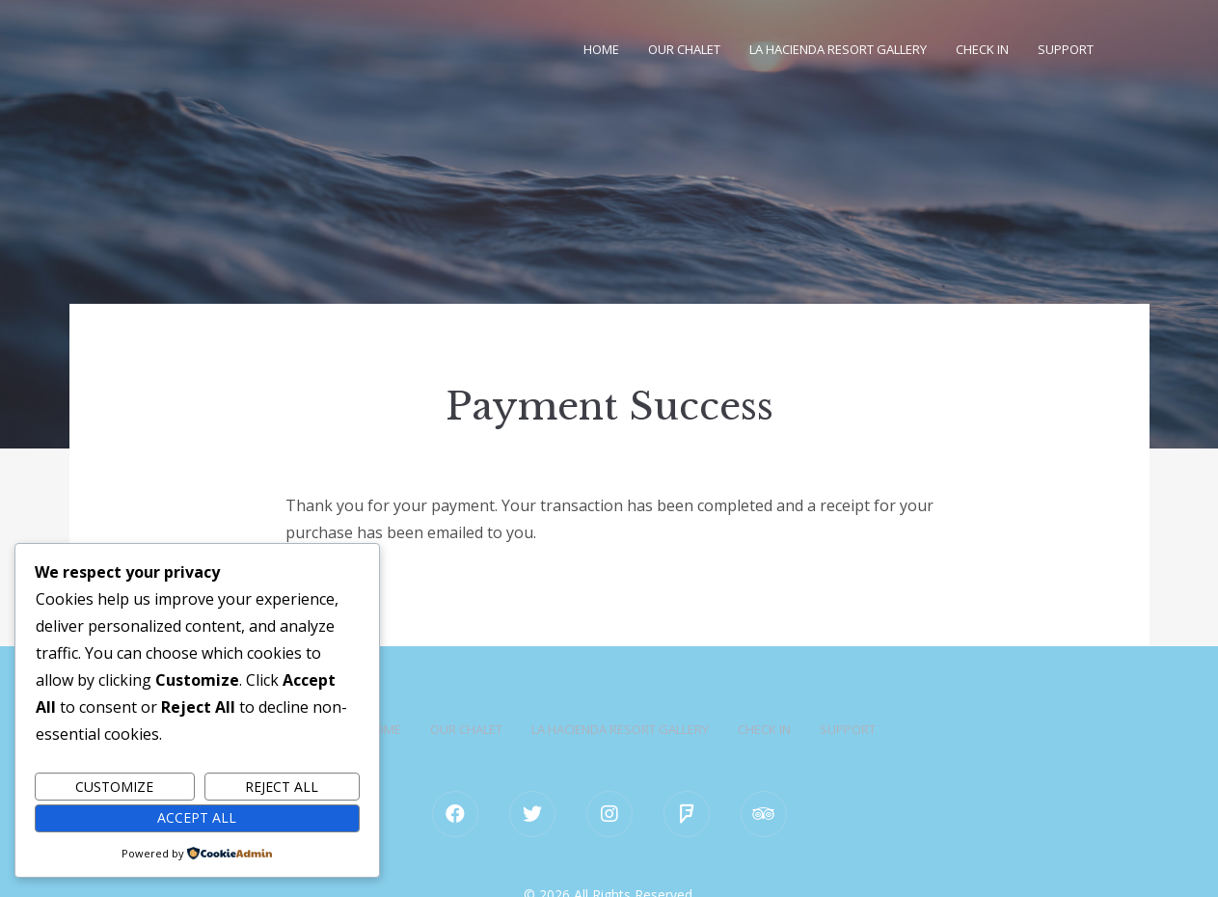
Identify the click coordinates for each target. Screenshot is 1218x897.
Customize (114, 786)
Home (601, 49)
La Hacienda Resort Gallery (838, 49)
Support (1066, 49)
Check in (982, 49)
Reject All (281, 786)
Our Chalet (684, 49)
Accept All (196, 817)
